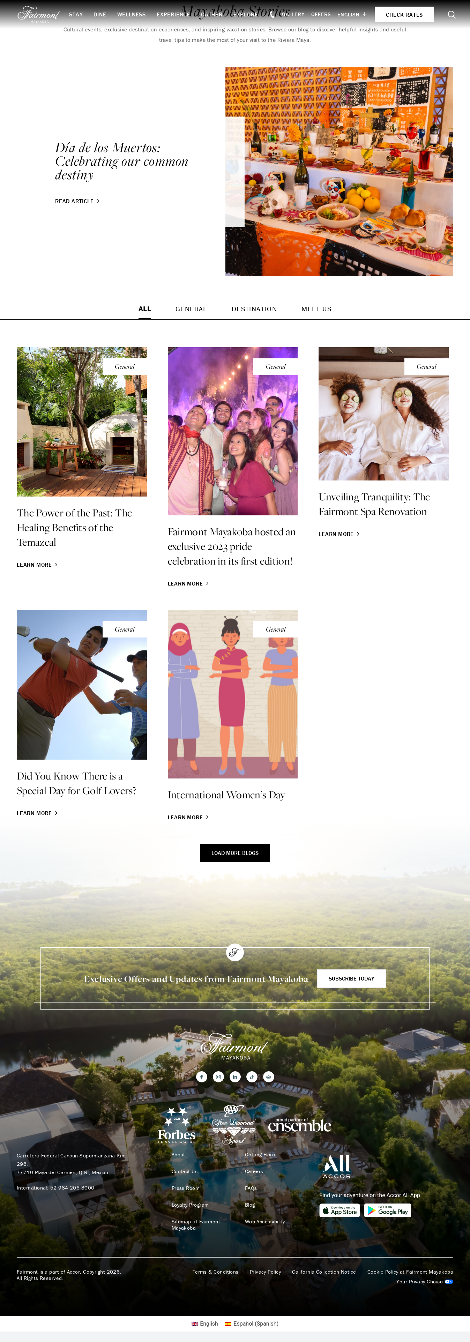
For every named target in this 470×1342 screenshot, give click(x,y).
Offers (321, 14)
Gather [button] (212, 14)
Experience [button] (173, 14)
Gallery (293, 14)
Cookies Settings (424, 1281)
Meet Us (316, 308)
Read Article (78, 200)
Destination (254, 308)
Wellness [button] (131, 14)
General (191, 308)
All (145, 308)
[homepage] (43, 14)
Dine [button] (100, 14)
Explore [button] (245, 14)
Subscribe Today (351, 978)
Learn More (38, 564)
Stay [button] (76, 14)
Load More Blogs (235, 852)
